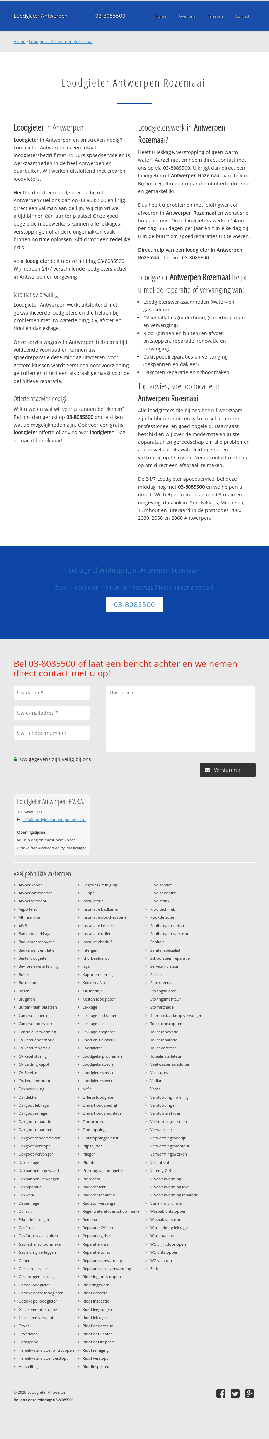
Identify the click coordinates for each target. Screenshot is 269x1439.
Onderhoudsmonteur (101, 1113)
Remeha (89, 1219)
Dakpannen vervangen (39, 1178)
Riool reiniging (95, 1350)
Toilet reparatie (163, 1039)
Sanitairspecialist (165, 950)
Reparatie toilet (96, 1252)
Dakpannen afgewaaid (39, 1170)
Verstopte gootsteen (168, 1121)
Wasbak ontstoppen (168, 1211)
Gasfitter (26, 1227)
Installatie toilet (96, 933)
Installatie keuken (98, 925)
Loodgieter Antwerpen (40, 16)
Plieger (88, 1154)
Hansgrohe (28, 1341)
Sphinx (156, 974)
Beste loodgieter (33, 958)
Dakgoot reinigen (34, 1113)
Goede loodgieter (34, 1284)
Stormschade (162, 1007)
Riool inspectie (95, 1301)
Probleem (91, 1178)
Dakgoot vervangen (36, 1154)
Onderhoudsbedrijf (99, 1105)
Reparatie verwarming (102, 1260)
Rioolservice (161, 884)
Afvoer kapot (30, 884)
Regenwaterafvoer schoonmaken (112, 1211)
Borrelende (28, 982)
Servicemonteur (164, 966)
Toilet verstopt (163, 1047)
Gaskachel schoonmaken (41, 1244)
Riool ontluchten (97, 1333)
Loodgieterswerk (97, 1080)
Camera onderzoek (35, 1023)
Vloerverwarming (165, 1178)
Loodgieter (92, 1047)
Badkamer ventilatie (36, 950)
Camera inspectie (34, 1015)
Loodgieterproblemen (102, 1056)
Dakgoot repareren (35, 1129)
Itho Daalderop (96, 958)
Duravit (25, 1211)
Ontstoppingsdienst (100, 1138)
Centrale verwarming (37, 1031)
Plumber (90, 1162)
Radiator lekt (94, 1186)
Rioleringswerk (95, 1284)
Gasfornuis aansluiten (38, 1235)
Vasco (155, 1088)
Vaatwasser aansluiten (170, 1064)
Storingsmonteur (165, 999)
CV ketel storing (33, 1056)
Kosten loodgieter (98, 999)
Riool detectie (94, 1293)
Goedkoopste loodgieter (41, 1293)
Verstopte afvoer (165, 1113)
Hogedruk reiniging (99, 884)
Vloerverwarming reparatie (174, 1194)
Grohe (24, 1325)
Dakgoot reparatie (35, 1121)
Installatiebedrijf (97, 941)
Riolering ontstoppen (101, 1276)
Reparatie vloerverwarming (106, 1268)
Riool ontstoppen (98, 1341)
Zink (154, 1268)
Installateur (92, 900)
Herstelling (28, 1366)
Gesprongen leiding (36, 1276)
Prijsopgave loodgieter (102, 1170)
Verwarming (161, 1129)
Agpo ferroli (29, 909)
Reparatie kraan (96, 1244)
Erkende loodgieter (36, 1219)
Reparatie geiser (96, 1235)
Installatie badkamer (100, 909)
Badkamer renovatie (37, 941)
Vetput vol (159, 1162)
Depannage (29, 1203)
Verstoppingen (163, 1105)
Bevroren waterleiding (38, 966)
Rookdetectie (162, 917)
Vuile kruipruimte (166, 1203)
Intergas (89, 950)
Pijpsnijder (92, 1146)
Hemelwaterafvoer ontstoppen (46, 1350)
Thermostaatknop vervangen (176, 1015)
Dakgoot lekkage (34, 1105)
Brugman (27, 999)
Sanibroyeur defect (167, 925)
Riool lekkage (94, 1317)
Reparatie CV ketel (98, 1227)
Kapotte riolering (97, 974)
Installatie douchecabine (104, 917)
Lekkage (89, 1007)
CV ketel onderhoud (37, 1039)
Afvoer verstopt (32, 900)
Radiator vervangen (100, 1203)
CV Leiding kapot (34, 1064)
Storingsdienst (163, 991)
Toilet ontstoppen (166, 1023)
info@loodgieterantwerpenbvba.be (54, 819)
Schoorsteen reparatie (170, 958)
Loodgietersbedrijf (99, 1064)
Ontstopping (94, 1129)
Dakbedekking (31, 1088)
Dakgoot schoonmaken (39, 1138)
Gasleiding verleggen (37, 1252)
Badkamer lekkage (35, 933)
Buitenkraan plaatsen (38, 1007)
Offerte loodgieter (98, 1097)
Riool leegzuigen (97, 1309)
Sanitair (157, 941)
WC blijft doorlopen (168, 1244)
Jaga (86, 966)
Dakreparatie (30, 1186)
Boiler (24, 974)
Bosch (24, 991)
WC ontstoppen (164, 1252)
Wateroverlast (162, 1235)
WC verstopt (161, 1260)
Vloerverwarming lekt (169, 1186)
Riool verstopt (95, 1358)
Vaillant (157, 1080)
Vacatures (159, 1072)
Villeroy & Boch (164, 1170)
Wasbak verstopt (165, 1219)
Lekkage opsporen (99, 1031)
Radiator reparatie (98, 1194)
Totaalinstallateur (165, 1056)
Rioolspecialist (163, 892)
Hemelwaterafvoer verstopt (43, 1358)
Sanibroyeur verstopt (169, 933)
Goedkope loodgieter (38, 1301)
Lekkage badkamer (99, 1015)
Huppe (88, 892)
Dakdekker (28, 1097)
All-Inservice (29, 917)
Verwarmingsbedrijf (168, 1138)
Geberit (25, 1260)
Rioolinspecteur (96, 1366)
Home (20, 41)
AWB (23, 925)
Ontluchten (92, 1121)
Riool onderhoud (98, 1325)
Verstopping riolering (169, 1097)
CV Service (28, 1072)
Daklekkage (29, 1162)
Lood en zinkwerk (98, 1039)
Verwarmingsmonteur (169, 1146)
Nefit (86, 1088)
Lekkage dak (93, 1023)
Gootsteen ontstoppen (39, 1309)
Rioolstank (159, 900)
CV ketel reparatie (34, 1047)
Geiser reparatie (33, 1268)
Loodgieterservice (98, 1072)
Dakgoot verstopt (34, 1146)
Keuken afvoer (95, 982)
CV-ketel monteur (34, 1080)
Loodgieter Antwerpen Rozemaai (61, 41)
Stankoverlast (162, 982)
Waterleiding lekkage (169, 1227)
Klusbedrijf (92, 991)
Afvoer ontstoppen (36, 892)
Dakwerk (26, 1194)
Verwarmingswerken (168, 1154)
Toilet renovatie (164, 1031)
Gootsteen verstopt (36, 1317)
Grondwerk (29, 1333)
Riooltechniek (162, 909)
